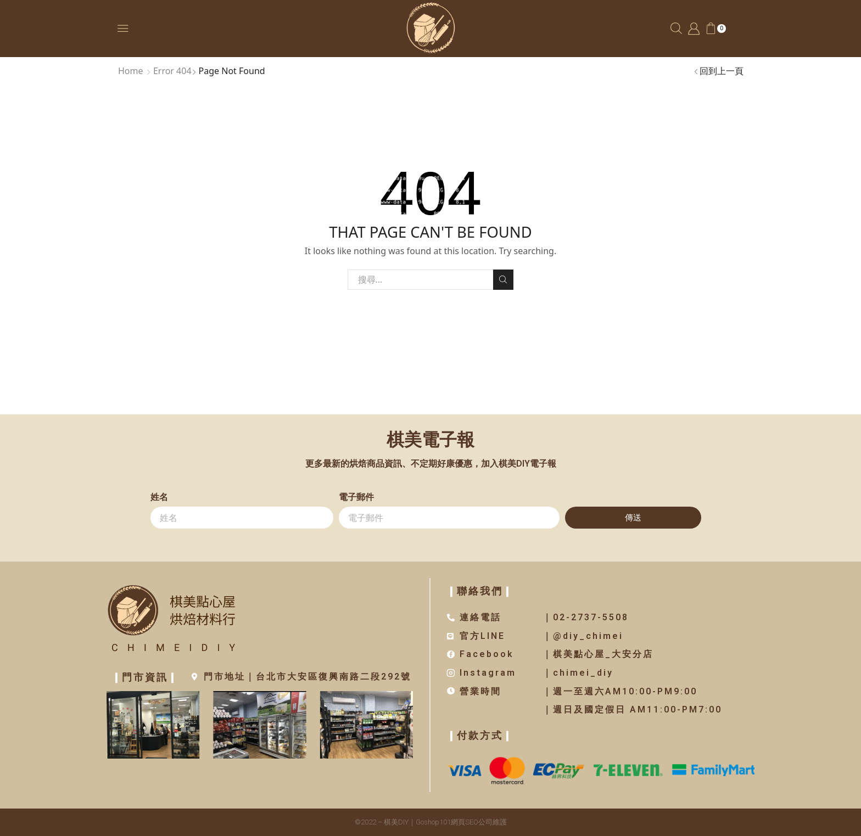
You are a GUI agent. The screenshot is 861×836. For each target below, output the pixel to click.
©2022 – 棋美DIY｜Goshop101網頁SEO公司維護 (431, 822)
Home (130, 71)
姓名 (159, 497)
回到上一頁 (721, 71)
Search (503, 279)
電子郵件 (356, 497)
